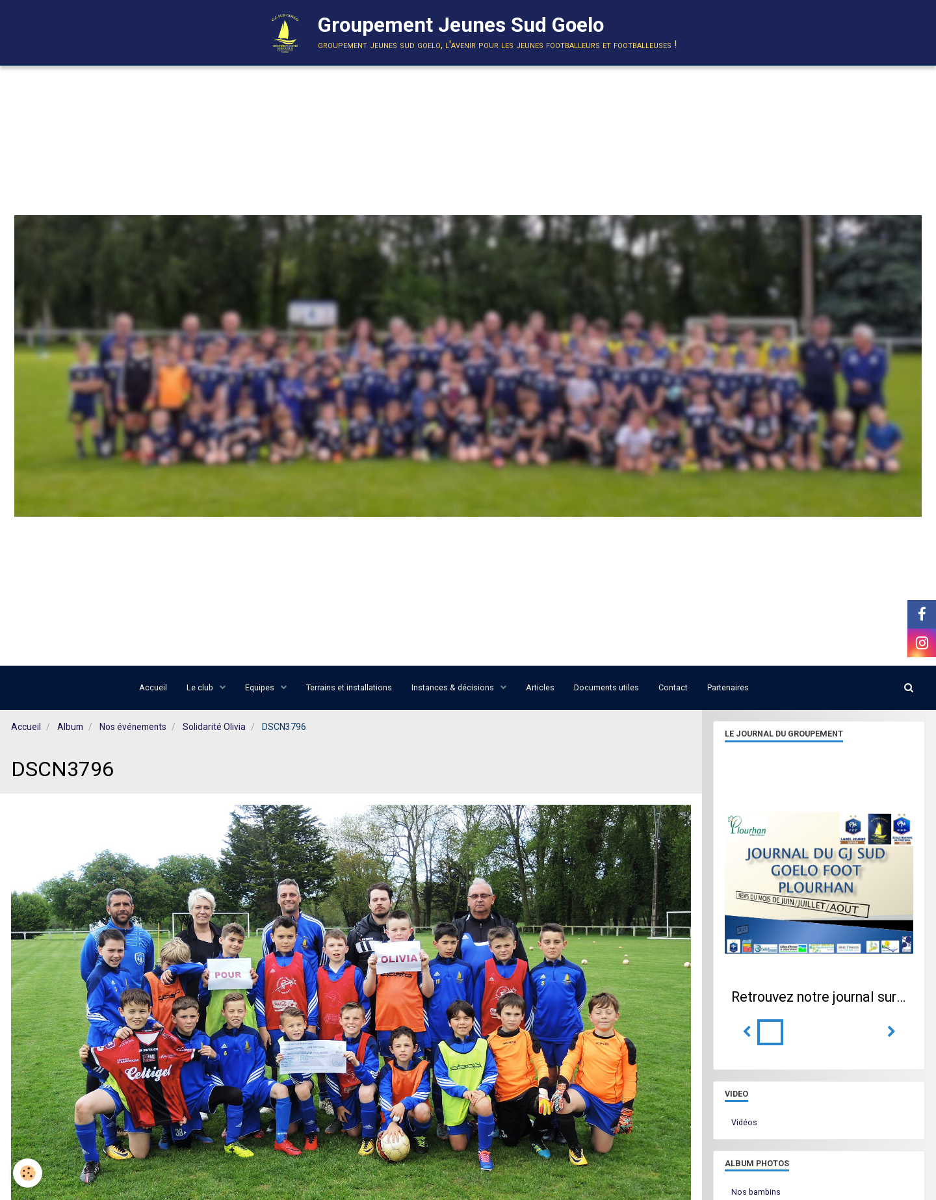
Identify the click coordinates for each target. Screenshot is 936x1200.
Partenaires (728, 687)
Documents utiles (606, 687)
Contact (673, 687)
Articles (540, 687)
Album (70, 727)
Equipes (260, 687)
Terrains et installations (349, 687)
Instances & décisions (453, 687)
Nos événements (132, 727)
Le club (201, 687)
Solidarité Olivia (214, 727)
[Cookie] (27, 1173)
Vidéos (744, 1122)
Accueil (153, 687)
